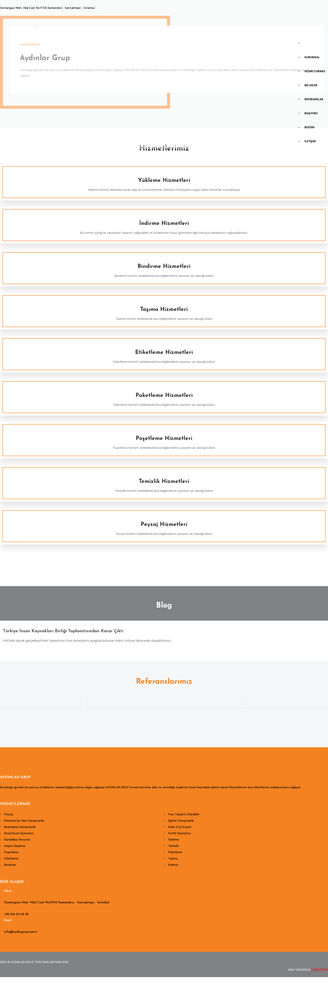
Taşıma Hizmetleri (164, 309)
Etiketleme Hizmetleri (164, 352)
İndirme (173, 866)
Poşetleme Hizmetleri (164, 438)
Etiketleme (11, 860)
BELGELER (311, 93)
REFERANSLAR (314, 109)
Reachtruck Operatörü (19, 834)
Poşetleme (11, 853)
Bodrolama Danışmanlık (20, 828)
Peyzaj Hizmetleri (164, 524)
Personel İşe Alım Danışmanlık (24, 822)
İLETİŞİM (310, 157)
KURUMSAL (312, 62)
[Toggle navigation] (38, 27)
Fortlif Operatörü (179, 834)
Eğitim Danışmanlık (181, 822)
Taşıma (173, 860)
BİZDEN (310, 141)
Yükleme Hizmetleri (164, 180)
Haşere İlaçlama (14, 847)
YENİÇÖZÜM (319, 971)
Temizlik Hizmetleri (164, 481)
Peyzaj (8, 816)
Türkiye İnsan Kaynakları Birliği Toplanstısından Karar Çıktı (63, 632)
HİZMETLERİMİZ (315, 78)
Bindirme (10, 866)
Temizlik (173, 847)
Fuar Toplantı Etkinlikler (183, 816)
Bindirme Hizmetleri (164, 266)
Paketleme (175, 853)
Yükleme (173, 841)
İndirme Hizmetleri (164, 223)
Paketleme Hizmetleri (164, 395)
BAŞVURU (311, 125)
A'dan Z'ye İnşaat (179, 828)
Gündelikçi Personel (17, 841)
